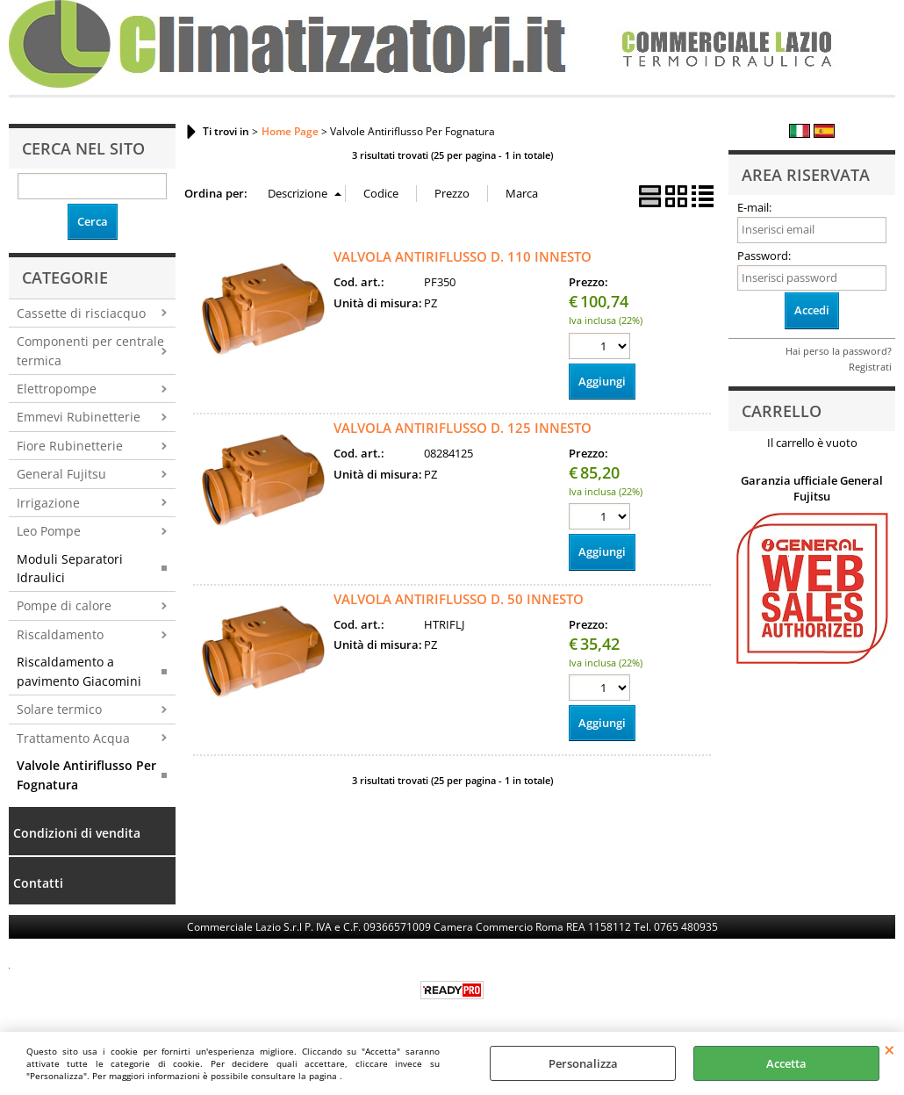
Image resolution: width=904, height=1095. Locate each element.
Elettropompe (57, 388)
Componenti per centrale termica (90, 350)
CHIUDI (889, 1049)
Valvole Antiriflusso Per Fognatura (86, 774)
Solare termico (59, 709)
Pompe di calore (64, 605)
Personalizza (583, 1063)
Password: (764, 255)
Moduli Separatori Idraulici (70, 568)
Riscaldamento (60, 634)
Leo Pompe (49, 530)
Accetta (786, 1063)
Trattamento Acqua (73, 738)
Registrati (870, 366)
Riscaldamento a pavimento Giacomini (79, 670)
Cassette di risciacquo (81, 313)
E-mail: (754, 207)
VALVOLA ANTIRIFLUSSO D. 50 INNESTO (459, 599)
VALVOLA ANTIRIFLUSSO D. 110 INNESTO (463, 256)
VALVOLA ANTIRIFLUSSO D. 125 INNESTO (463, 427)
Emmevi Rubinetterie (78, 416)
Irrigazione (48, 502)
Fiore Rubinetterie (70, 445)
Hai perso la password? (839, 350)
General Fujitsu (61, 473)
